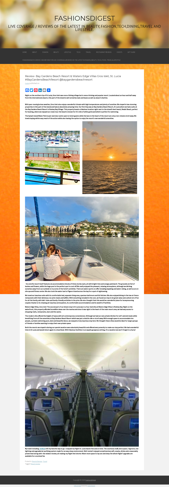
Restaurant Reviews (103, 52)
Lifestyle (67, 52)
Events (119, 52)
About (34, 52)
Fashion (45, 52)
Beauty (56, 52)
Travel (88, 52)
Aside (27, 83)
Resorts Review (37, 461)
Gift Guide (131, 52)
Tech (78, 52)
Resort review (35, 464)
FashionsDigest (84, 18)
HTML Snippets (77, 485)
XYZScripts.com (91, 485)
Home (25, 52)
